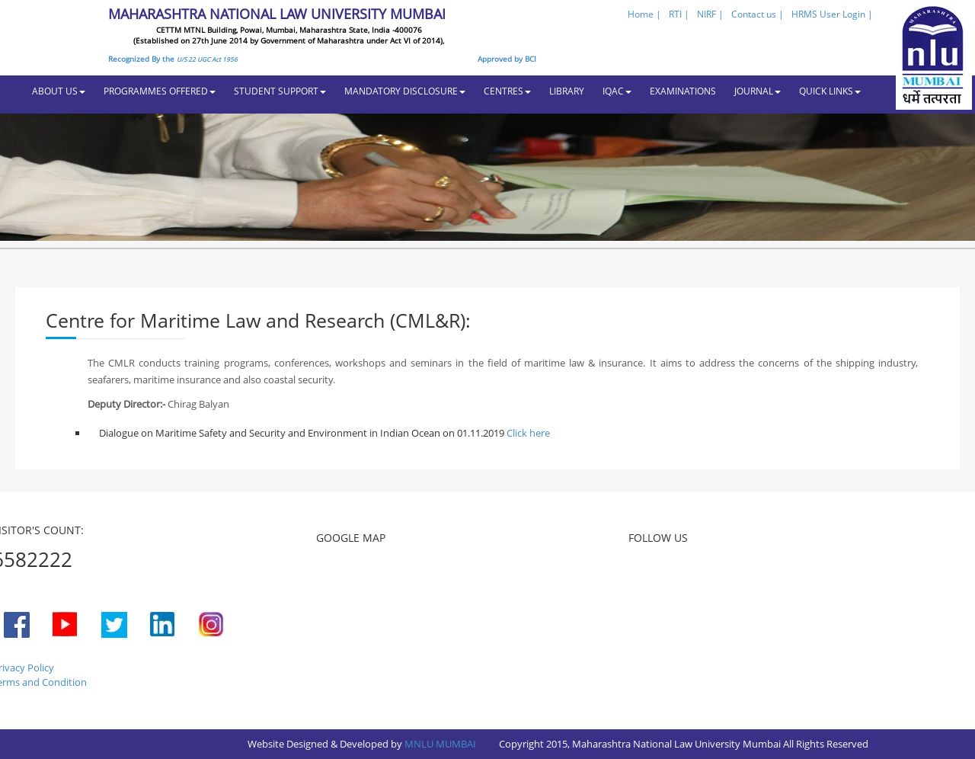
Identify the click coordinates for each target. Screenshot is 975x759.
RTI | (679, 14)
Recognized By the (173, 58)
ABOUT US (58, 91)
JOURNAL (757, 91)
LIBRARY (566, 91)
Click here (527, 433)
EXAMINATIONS (683, 91)
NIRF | (710, 14)
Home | (644, 14)
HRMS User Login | (832, 14)
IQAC (617, 91)
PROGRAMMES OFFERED (160, 91)
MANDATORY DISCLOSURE (404, 91)
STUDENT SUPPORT (280, 91)
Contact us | (757, 14)
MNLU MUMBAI (440, 744)
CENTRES (507, 91)
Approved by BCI (507, 58)
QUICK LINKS (830, 91)
